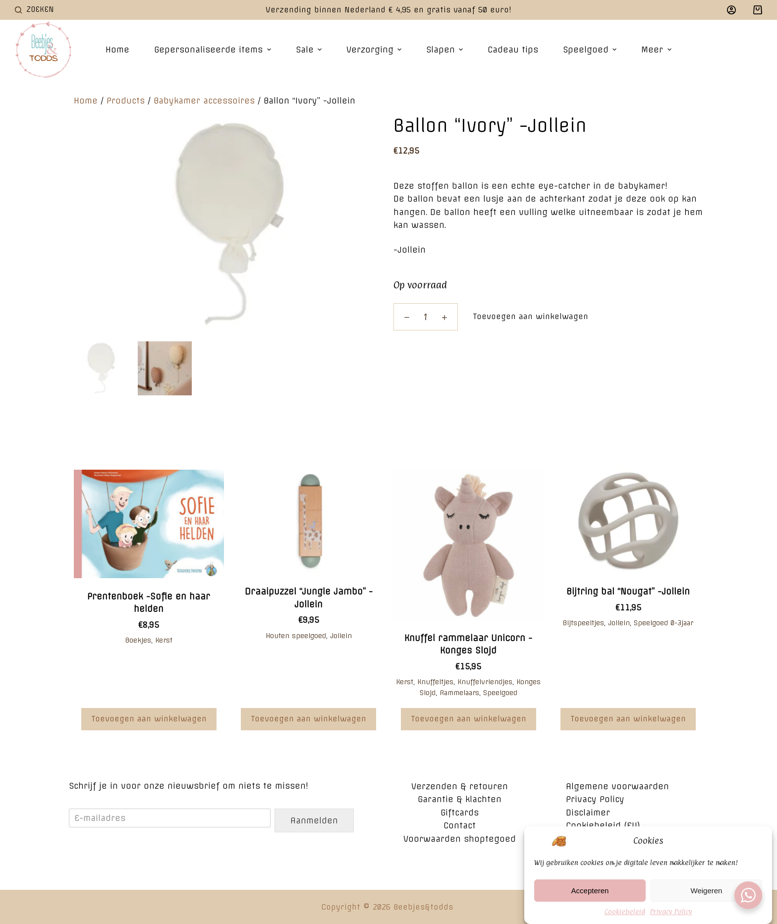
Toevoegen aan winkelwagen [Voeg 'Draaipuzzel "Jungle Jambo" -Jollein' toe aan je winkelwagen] (308, 718)
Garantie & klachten (459, 799)
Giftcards (460, 812)
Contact (460, 825)
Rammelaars (459, 693)
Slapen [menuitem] (445, 49)
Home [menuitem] (117, 49)
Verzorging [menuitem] (375, 49)
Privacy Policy (671, 913)
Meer (657, 49)
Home (86, 101)
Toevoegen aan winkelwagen (530, 316)
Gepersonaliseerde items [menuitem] (213, 49)
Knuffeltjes (435, 682)
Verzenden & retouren (459, 786)
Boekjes (138, 640)
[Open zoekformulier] (34, 9)
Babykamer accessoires (204, 101)
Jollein (341, 636)
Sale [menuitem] (310, 49)
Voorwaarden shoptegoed (459, 839)
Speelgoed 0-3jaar (663, 623)
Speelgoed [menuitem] (591, 49)
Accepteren (590, 892)
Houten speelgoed (296, 636)
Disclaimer (588, 812)
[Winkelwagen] (757, 9)
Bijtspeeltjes (583, 623)
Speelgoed (500, 693)
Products (126, 101)
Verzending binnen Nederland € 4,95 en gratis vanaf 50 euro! (388, 9)
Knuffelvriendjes (484, 682)
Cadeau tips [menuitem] (513, 49)
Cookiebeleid (625, 913)
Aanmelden (314, 820)
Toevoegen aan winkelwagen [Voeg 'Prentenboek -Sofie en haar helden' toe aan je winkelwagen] (149, 718)
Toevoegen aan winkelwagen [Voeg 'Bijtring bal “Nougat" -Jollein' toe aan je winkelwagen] (628, 718)
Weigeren (706, 892)
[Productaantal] (425, 316)
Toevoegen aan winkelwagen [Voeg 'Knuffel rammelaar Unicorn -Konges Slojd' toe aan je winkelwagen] (468, 718)
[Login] (731, 9)
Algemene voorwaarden (617, 786)
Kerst (163, 640)
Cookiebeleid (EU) (603, 825)
